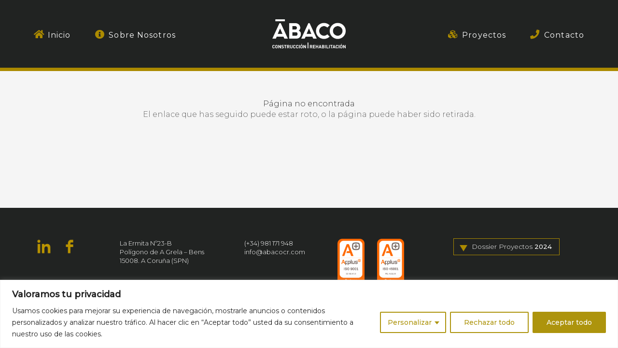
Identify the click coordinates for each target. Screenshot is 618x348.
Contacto (564, 35)
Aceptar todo (569, 322)
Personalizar (410, 322)
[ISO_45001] (390, 262)
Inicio (59, 35)
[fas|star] (44, 248)
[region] (309, 314)
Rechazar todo (489, 322)
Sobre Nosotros (142, 35)
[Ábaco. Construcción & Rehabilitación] (309, 33)
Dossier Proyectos (512, 247)
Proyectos (484, 35)
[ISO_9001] (351, 262)
